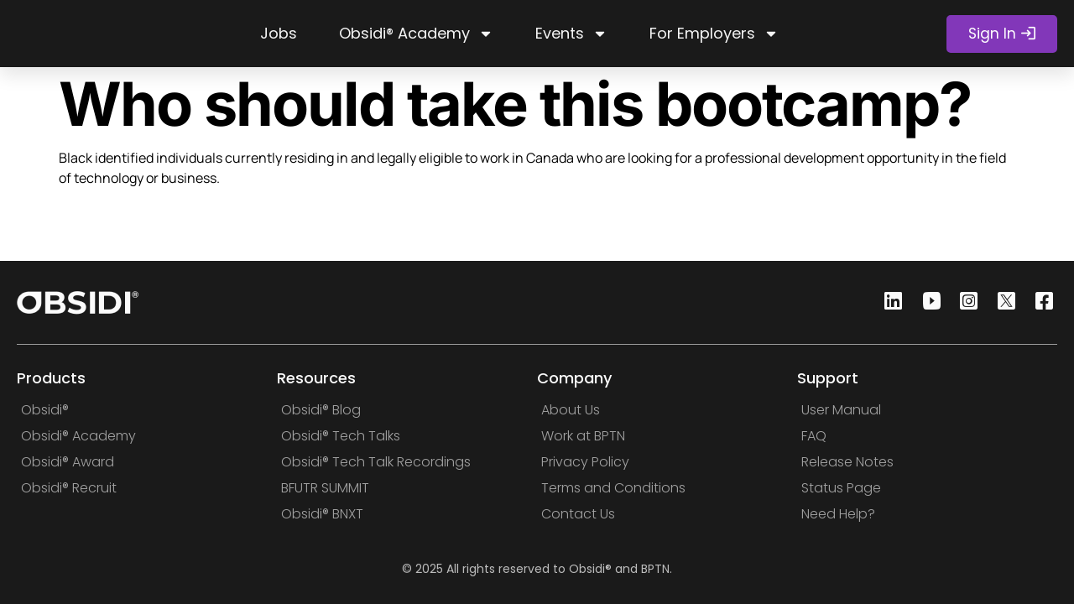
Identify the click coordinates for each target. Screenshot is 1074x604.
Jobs (278, 33)
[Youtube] (926, 302)
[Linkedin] (888, 302)
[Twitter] (1001, 302)
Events (571, 33)
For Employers (714, 33)
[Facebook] (1039, 302)
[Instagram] (964, 302)
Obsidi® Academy (416, 33)
